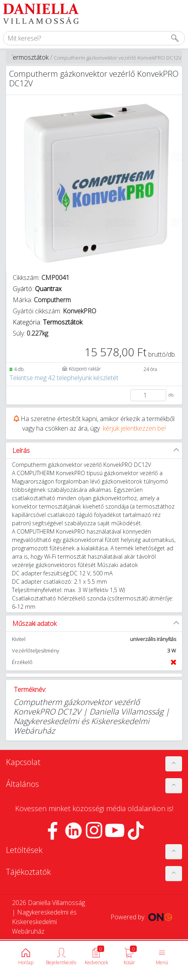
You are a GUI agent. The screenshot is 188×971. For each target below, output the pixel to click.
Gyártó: (37, 288)
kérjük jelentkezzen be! (134, 428)
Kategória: (47, 322)
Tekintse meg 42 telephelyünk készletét (64, 377)
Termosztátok (28, 57)
